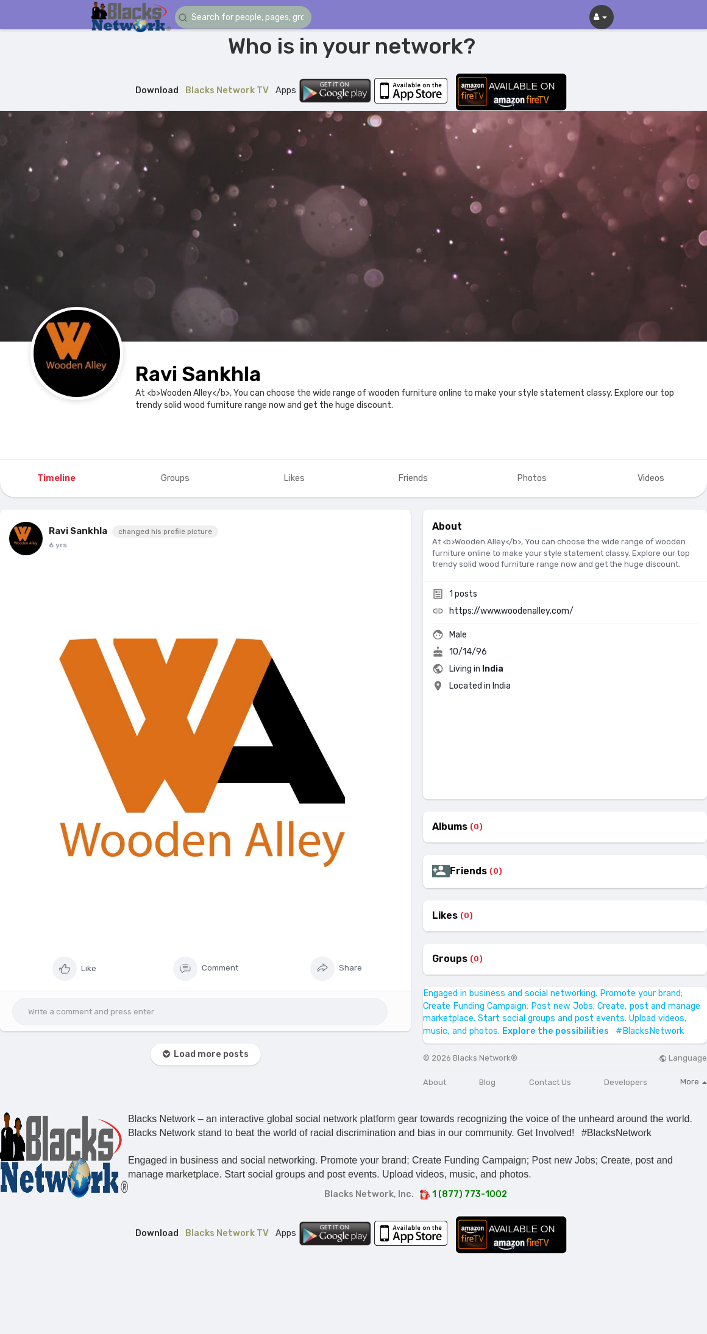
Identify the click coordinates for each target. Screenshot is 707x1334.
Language (683, 1058)
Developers (625, 1082)
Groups (449, 959)
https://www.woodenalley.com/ (511, 611)
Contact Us (550, 1082)
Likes (445, 916)
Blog (487, 1082)
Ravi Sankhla (198, 374)
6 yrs (58, 545)
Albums (449, 827)
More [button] (693, 1081)
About (434, 1082)
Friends (468, 871)
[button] (248, 17)
